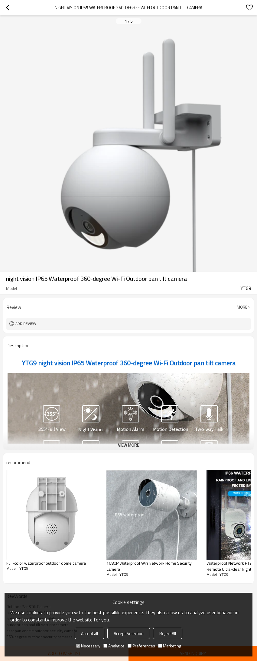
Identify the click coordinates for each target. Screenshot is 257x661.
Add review (25, 323)
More (242, 307)
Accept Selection (129, 633)
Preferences (141, 646)
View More (128, 445)
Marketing (169, 646)
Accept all (89, 633)
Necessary (88, 646)
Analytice (114, 646)
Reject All (167, 633)
